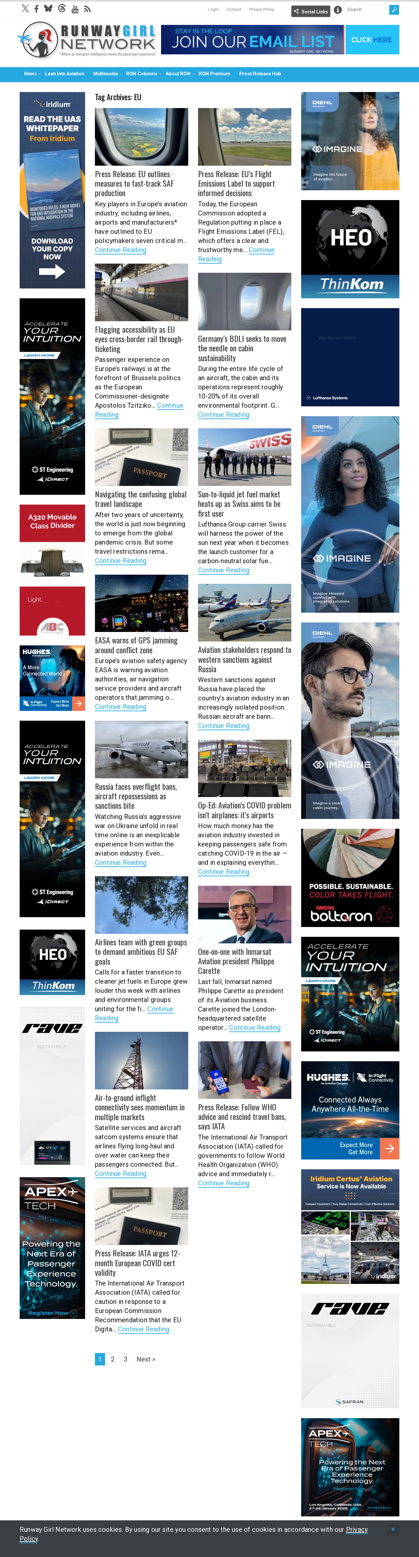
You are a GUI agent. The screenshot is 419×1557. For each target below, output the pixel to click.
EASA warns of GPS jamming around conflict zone (135, 644)
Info (338, 10)
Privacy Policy (261, 9)
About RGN (178, 74)
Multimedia (105, 74)
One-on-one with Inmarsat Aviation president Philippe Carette (236, 960)
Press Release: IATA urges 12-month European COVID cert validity (137, 1262)
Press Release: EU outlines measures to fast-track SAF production (134, 183)
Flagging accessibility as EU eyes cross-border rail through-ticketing (141, 338)
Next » (146, 1359)
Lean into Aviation (64, 74)
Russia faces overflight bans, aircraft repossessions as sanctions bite (135, 795)
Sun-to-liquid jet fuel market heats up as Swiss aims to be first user (239, 503)
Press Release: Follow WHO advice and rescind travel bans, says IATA (241, 1116)
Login (213, 9)
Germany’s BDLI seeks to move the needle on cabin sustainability (241, 347)
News (30, 74)
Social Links (314, 11)
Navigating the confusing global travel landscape (140, 498)
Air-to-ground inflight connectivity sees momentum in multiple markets (139, 1106)
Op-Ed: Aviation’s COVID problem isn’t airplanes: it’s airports (244, 809)
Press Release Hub (260, 74)
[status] (393, 1530)
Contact (234, 9)
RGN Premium (214, 74)
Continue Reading (120, 249)
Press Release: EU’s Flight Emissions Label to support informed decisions (236, 183)
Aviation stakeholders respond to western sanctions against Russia (244, 658)
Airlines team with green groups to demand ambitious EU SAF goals (140, 951)
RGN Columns (141, 74)
